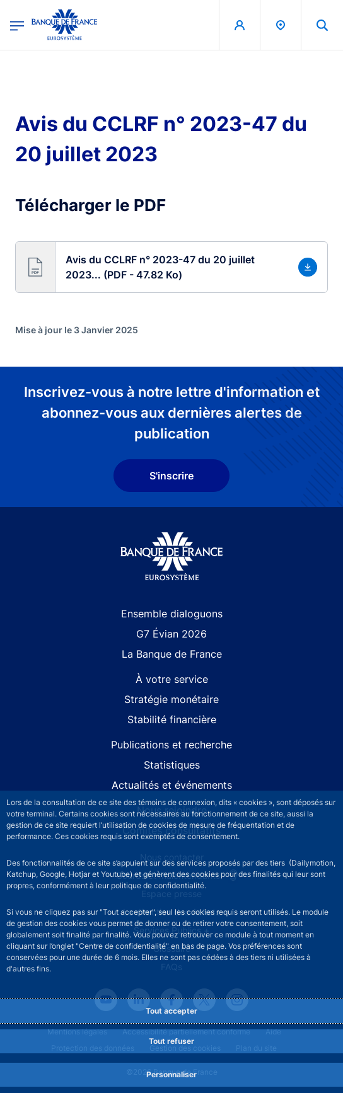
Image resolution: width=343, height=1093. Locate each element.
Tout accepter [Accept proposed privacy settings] (171, 1011)
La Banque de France (172, 654)
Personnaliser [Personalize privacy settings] (171, 1074)
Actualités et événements (172, 785)
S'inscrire (171, 475)
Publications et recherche (171, 744)
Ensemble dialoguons (172, 613)
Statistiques (172, 764)
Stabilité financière (171, 719)
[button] (171, 267)
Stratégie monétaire (171, 699)
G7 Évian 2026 (171, 633)
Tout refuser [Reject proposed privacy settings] (171, 1041)
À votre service (172, 679)
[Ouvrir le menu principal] (17, 25)
